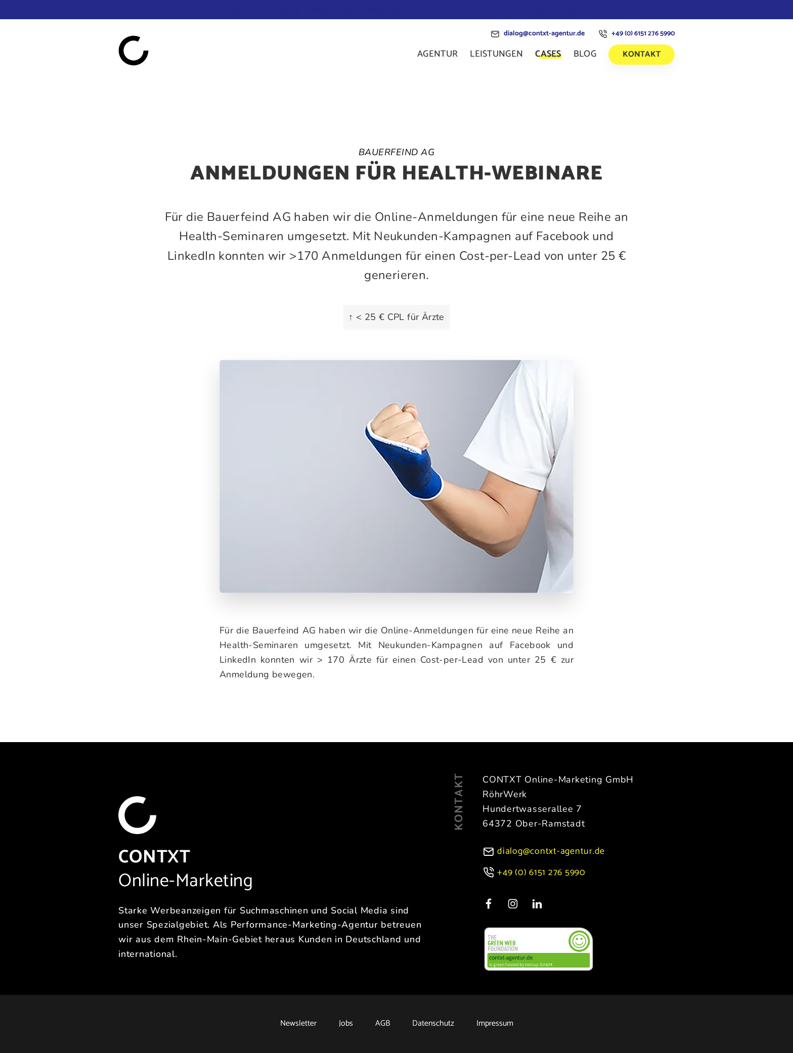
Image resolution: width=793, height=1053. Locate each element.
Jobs (346, 1023)
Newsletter (298, 1023)
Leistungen (496, 54)
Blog (585, 54)
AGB (382, 1023)
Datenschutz (433, 1023)
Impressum (494, 1023)
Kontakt (641, 54)
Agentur (437, 54)
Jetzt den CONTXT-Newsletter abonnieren (397, 10)
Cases (548, 54)
